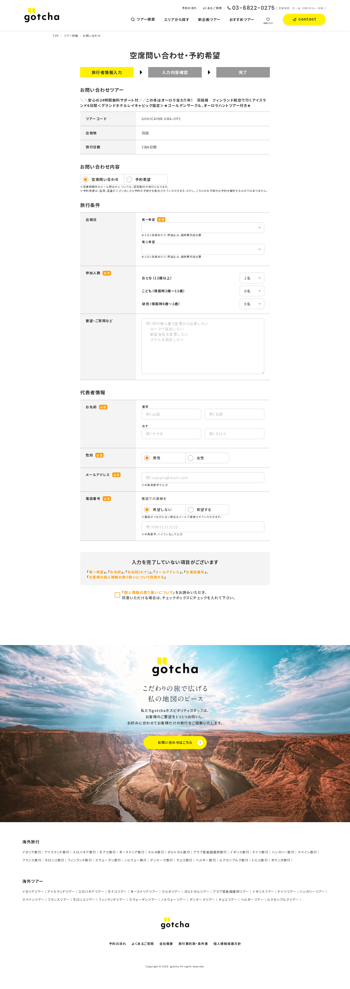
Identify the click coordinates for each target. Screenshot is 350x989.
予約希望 (143, 179)
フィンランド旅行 (80, 860)
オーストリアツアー (144, 891)
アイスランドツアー (61, 891)
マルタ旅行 (156, 852)
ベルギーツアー (252, 899)
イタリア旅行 (31, 852)
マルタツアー (171, 891)
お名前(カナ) (138, 572)
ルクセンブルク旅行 (234, 860)
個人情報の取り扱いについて (148, 592)
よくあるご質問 (212, 8)
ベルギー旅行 (206, 860)
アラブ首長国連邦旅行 (210, 852)
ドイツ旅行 (261, 852)
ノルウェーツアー (173, 899)
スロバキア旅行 (84, 852)
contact (307, 19)
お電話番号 (195, 572)
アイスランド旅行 (57, 852)
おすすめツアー (241, 19)
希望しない (162, 509)
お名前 (115, 572)
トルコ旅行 (260, 860)
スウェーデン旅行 (108, 860)
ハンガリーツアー (312, 891)
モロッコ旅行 (55, 860)
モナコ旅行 (107, 852)
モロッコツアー (84, 899)
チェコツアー (228, 899)
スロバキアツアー (91, 891)
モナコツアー (117, 891)
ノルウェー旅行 (135, 860)
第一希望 (96, 572)
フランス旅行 (32, 860)
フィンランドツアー (112, 899)
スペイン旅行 (307, 852)
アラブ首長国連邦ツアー (231, 891)
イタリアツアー (33, 891)
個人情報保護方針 (227, 943)
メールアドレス (167, 572)
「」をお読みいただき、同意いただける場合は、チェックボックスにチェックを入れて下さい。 (178, 595)
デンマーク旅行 (161, 860)
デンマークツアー (202, 899)
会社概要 (166, 943)
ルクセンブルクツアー (283, 899)
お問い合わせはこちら (180, 742)
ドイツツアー (287, 891)
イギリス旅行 (239, 852)
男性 (157, 457)
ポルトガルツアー (197, 891)
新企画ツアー (209, 19)
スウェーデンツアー (143, 899)
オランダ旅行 (281, 860)
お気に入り (268, 23)
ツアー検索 (146, 19)
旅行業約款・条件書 (193, 943)
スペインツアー (33, 899)
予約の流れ (189, 8)
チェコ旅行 (184, 860)
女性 (200, 457)
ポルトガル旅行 (179, 852)
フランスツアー (59, 899)
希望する (204, 509)
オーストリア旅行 (132, 852)
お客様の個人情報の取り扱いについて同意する (126, 577)
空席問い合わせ (105, 179)
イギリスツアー (263, 891)
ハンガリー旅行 (283, 852)
